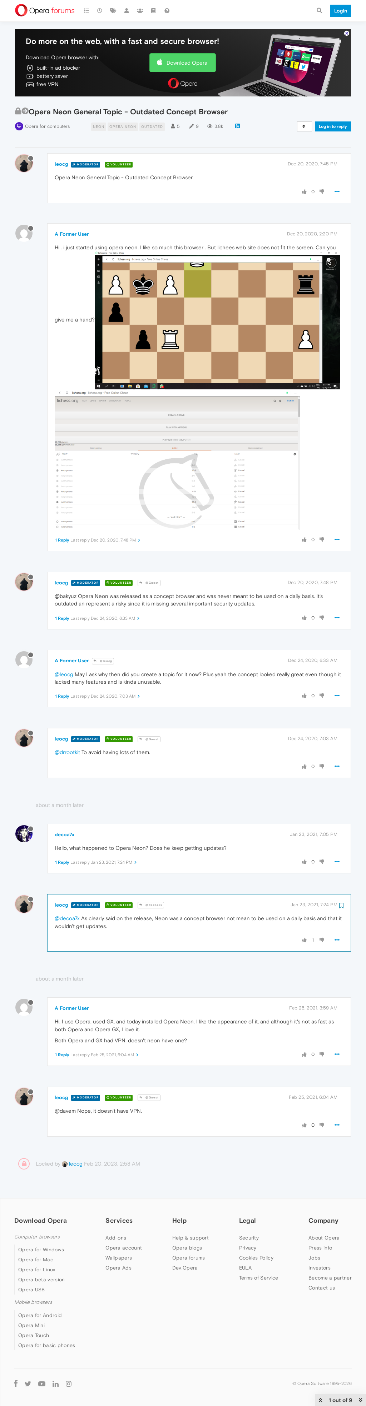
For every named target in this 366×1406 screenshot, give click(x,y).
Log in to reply (333, 126)
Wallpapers (118, 1258)
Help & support (190, 1238)
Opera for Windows (41, 1249)
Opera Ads (118, 1268)
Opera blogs (187, 1248)
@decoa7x (150, 905)
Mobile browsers (33, 1302)
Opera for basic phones (46, 1345)
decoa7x (64, 834)
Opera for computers (47, 126)
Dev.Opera (185, 1268)
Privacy (248, 1248)
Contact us (321, 1288)
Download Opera (187, 63)
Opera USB (31, 1289)
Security (249, 1238)
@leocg (103, 661)
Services (119, 1220)
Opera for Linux (36, 1269)
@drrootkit (67, 752)
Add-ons (115, 1238)
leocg (61, 164)
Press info (320, 1248)
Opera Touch (33, 1335)
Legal (247, 1220)
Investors (319, 1268)
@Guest (149, 582)
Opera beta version (41, 1279)
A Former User (72, 234)
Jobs (314, 1258)
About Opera (324, 1238)
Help (179, 1220)
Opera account (123, 1248)
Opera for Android (40, 1315)
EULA (245, 1268)
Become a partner (330, 1278)
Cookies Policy (256, 1258)
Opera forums (188, 1258)
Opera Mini (31, 1325)
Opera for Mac (35, 1259)
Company (323, 1220)
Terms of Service (258, 1278)
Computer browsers (37, 1237)
